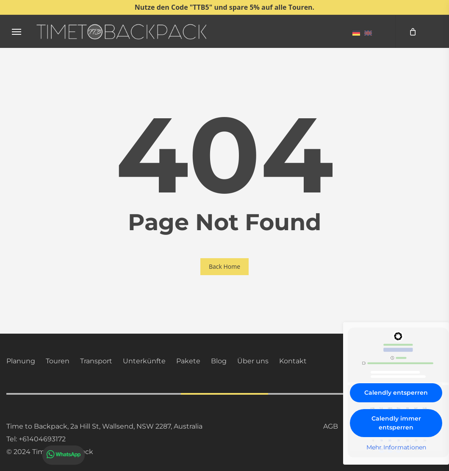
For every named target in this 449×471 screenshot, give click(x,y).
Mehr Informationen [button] (396, 447)
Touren (57, 361)
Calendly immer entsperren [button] (396, 423)
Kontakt (293, 361)
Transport (96, 361)
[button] (16, 31)
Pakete (188, 361)
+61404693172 (42, 439)
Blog (219, 361)
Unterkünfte (144, 361)
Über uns (253, 361)
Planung (20, 361)
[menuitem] (356, 32)
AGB (330, 426)
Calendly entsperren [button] (396, 392)
